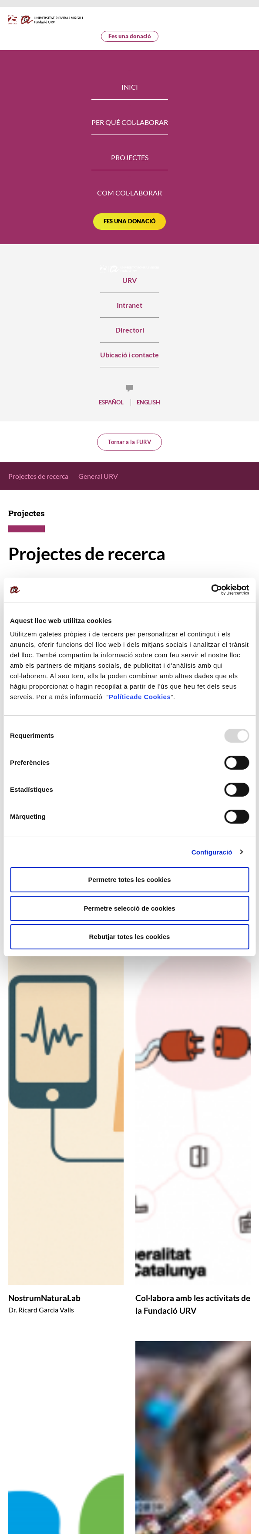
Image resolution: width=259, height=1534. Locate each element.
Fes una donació (129, 36)
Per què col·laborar (129, 122)
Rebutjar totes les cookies (129, 936)
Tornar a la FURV (129, 441)
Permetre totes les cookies (129, 879)
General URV (98, 476)
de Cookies (152, 696)
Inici (129, 87)
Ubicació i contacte (129, 354)
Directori (129, 330)
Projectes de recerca (38, 476)
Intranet (129, 305)
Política (121, 696)
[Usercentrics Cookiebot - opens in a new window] (211, 589)
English (148, 402)
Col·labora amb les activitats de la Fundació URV (192, 1304)
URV (129, 275)
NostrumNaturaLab (44, 1298)
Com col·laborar (129, 192)
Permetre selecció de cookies (129, 908)
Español (111, 402)
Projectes (129, 157)
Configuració (212, 852)
